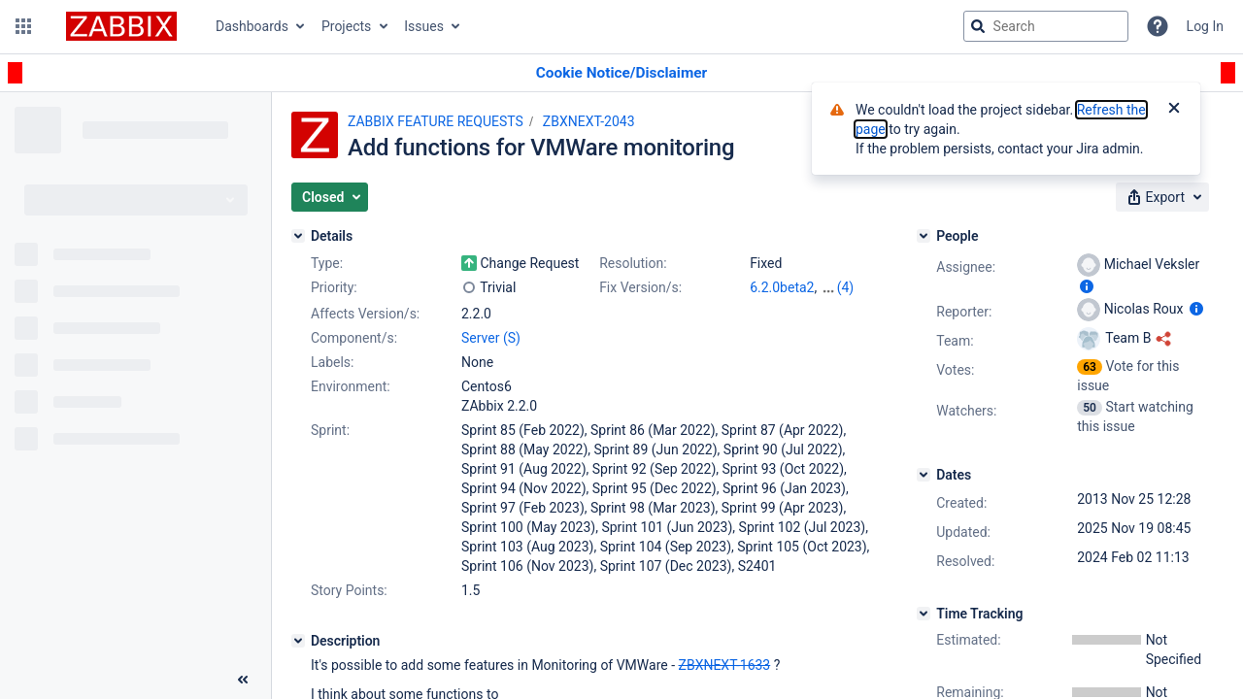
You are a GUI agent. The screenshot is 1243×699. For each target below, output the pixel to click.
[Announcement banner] (621, 73)
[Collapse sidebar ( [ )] (242, 679)
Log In (1205, 26)
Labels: (332, 362)
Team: (954, 341)
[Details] (298, 236)
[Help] (1157, 26)
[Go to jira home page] (121, 26)
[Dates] (923, 475)
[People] (923, 236)
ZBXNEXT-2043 (589, 121)
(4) (846, 287)
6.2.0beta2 (782, 287)
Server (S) (491, 338)
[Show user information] (1086, 286)
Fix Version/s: (640, 287)
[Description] (298, 641)
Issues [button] (424, 26)
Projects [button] (346, 26)
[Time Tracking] (923, 613)
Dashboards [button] (252, 26)
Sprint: (330, 430)
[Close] (1174, 109)
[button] (23, 26)
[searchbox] (1045, 26)
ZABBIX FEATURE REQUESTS (435, 121)
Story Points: (349, 590)
